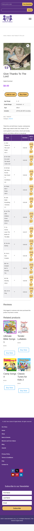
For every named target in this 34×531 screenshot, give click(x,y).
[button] (27, 45)
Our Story (4, 427)
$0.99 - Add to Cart (31, 148)
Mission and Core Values (9, 441)
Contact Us (5, 464)
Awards (4, 448)
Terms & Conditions (7, 457)
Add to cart (11, 94)
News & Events (6, 437)
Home (4, 35)
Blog (3, 444)
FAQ (3, 461)
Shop (3, 434)
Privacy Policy (6, 454)
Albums (9, 35)
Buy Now (23, 94)
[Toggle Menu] (30, 19)
